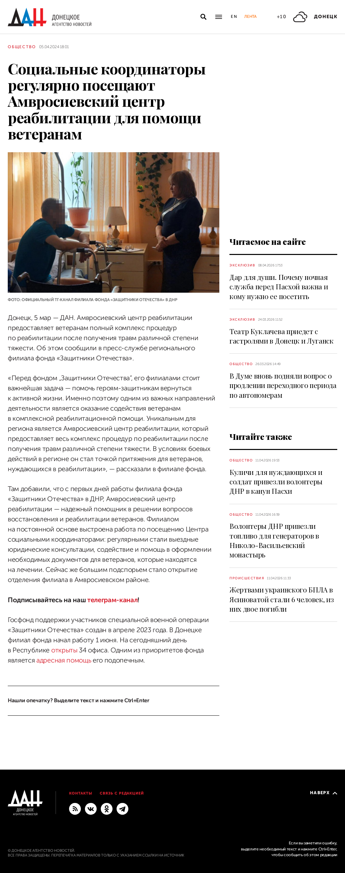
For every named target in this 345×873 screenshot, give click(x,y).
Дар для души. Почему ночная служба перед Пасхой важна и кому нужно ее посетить (278, 286)
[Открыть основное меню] (218, 16)
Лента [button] (250, 16)
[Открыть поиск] (203, 16)
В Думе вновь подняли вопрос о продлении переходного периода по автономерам (283, 385)
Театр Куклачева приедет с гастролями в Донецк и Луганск (281, 335)
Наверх (323, 792)
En (234, 16)
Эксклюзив (242, 265)
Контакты (80, 793)
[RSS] (75, 808)
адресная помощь (63, 660)
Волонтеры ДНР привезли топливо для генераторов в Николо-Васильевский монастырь (274, 540)
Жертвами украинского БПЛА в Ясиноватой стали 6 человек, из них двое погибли (281, 599)
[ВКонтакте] (91, 808)
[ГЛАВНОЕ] (122, 808)
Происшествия (246, 578)
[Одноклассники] (107, 808)
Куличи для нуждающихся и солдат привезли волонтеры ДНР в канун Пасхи (275, 481)
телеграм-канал (111, 600)
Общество (22, 46)
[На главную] (49, 17)
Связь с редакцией (122, 793)
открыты (64, 650)
